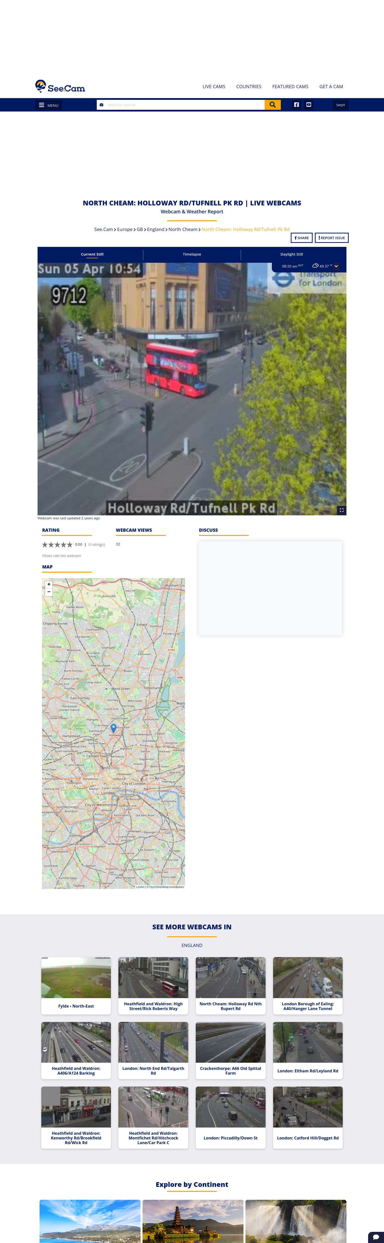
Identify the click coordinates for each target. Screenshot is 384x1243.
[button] (330, 266)
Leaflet (140, 876)
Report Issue (332, 237)
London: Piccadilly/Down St (229, 1122)
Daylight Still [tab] (288, 254)
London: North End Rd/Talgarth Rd (155, 1057)
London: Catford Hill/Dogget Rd (303, 1123)
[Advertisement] (192, 37)
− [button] (48, 582)
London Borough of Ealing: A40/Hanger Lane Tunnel (303, 994)
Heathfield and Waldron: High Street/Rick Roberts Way (155, 994)
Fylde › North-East (80, 994)
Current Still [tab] (96, 254)
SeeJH (340, 105)
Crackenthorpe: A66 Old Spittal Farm (229, 1057)
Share (301, 237)
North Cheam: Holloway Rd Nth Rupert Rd (229, 994)
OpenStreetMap (159, 876)
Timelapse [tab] (192, 254)
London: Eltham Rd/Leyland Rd (303, 1057)
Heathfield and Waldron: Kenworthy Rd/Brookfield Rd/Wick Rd (80, 1123)
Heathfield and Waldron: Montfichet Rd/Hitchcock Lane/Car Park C (155, 1123)
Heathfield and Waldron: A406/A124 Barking (80, 1057)
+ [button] (48, 575)
